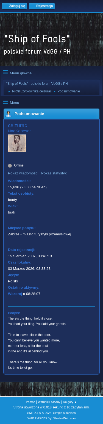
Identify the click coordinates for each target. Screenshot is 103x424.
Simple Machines (64, 412)
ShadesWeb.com (64, 418)
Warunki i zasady (49, 401)
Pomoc (30, 401)
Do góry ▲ (70, 401)
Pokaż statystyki (54, 173)
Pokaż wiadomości (23, 173)
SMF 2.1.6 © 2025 (39, 412)
